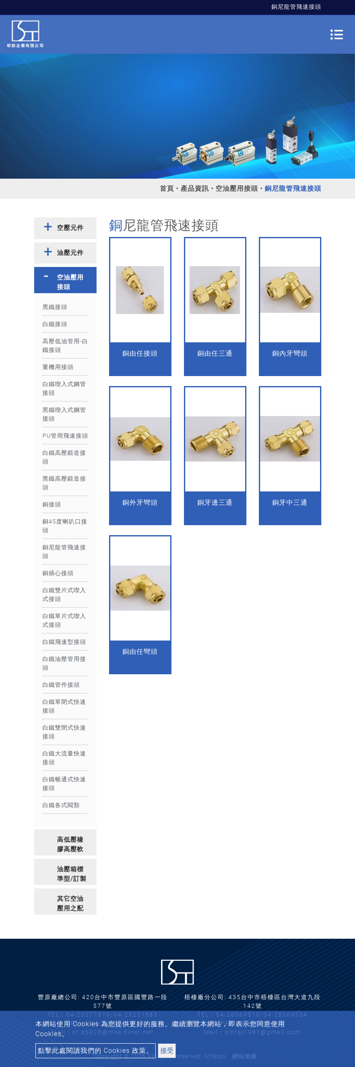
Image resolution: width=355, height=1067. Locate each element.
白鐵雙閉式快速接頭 (64, 732)
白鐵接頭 (54, 324)
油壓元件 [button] (70, 253)
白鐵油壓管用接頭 (64, 663)
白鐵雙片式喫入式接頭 (64, 594)
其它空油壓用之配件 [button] (70, 905)
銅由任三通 (215, 353)
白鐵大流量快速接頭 (64, 757)
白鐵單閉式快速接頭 (64, 706)
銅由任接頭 (140, 353)
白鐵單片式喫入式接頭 (64, 620)
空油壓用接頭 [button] (70, 282)
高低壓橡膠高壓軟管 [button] (70, 845)
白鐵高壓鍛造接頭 (64, 457)
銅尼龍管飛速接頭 (64, 551)
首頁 (167, 188)
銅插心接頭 (58, 573)
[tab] (65, 228)
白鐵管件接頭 (61, 684)
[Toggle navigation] (336, 34)
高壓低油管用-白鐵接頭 (65, 345)
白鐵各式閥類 (61, 805)
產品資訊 (195, 188)
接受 (167, 1051)
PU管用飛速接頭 (65, 435)
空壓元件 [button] (70, 228)
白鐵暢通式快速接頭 (64, 783)
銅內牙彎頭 (290, 353)
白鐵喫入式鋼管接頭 (64, 388)
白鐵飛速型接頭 (64, 641)
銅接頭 (51, 504)
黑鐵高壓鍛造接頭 (64, 483)
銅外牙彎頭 (140, 502)
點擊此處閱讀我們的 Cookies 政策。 (95, 1051)
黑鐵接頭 (54, 307)
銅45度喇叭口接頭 (64, 526)
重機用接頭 (58, 367)
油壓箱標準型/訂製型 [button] (72, 875)
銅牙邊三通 (215, 502)
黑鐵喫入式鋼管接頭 (64, 414)
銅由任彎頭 (140, 652)
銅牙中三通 (290, 502)
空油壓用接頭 (237, 188)
